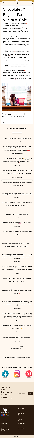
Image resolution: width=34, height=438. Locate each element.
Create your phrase (21, 413)
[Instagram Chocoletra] (26, 430)
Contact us (20, 419)
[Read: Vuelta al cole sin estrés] (16, 97)
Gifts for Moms (3, 430)
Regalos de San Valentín (4, 428)
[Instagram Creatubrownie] (3, 3)
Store (19, 412)
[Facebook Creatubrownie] (1, 3)
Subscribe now (31, 393)
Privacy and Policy (21, 428)
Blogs (19, 415)
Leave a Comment (4, 85)
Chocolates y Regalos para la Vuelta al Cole (14, 85)
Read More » (4, 122)
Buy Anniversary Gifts (4, 425)
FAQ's (19, 416)
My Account (20, 420)
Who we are (20, 414)
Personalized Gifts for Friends (5, 429)
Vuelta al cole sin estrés (15, 113)
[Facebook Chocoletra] (25, 430)
